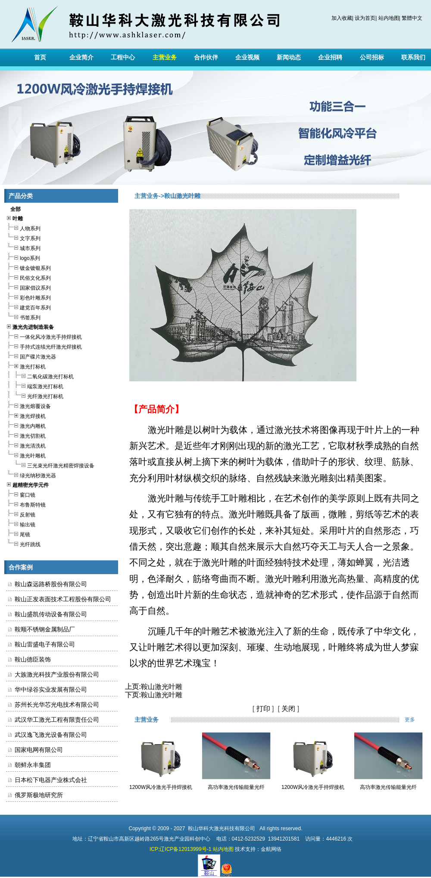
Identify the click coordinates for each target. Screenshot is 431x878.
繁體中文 (412, 18)
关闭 (288, 708)
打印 (263, 708)
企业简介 (81, 57)
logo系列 (23, 257)
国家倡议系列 (28, 287)
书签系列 (23, 316)
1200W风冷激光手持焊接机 (160, 787)
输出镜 (20, 523)
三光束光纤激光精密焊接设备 (50, 465)
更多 (416, 720)
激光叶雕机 (26, 455)
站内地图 (388, 18)
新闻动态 (289, 57)
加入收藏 (341, 18)
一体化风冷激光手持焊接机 (44, 336)
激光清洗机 (26, 445)
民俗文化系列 (28, 277)
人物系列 (23, 227)
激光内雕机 (26, 425)
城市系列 (23, 247)
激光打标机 (26, 366)
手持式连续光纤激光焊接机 (44, 346)
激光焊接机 (26, 415)
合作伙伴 (206, 57)
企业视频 (247, 57)
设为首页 (365, 18)
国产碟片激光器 (31, 356)
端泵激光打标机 (34, 385)
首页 (40, 57)
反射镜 (20, 514)
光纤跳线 (23, 543)
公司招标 (372, 57)
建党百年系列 (28, 307)
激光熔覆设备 (28, 405)
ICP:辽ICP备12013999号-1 (180, 849)
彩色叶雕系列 (28, 297)
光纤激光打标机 (34, 395)
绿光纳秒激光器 (31, 474)
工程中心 (123, 57)
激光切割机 (26, 435)
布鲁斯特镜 (26, 504)
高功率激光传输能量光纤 (236, 787)
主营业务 (165, 57)
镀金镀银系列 (28, 267)
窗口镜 (20, 494)
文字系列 (23, 237)
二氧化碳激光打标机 (40, 375)
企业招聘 (330, 57)
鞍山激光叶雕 (161, 686)
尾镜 (18, 533)
